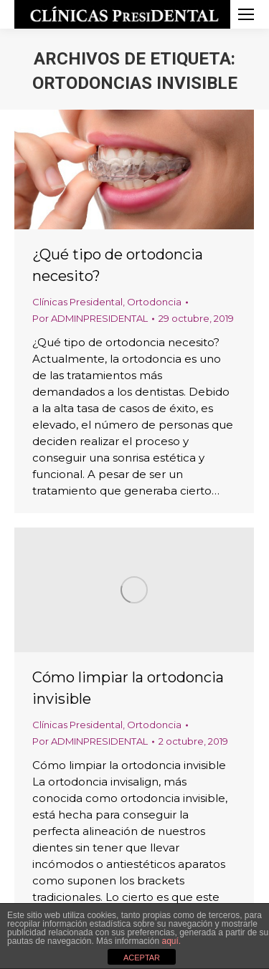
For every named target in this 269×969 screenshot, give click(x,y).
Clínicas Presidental (77, 301)
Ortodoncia (154, 301)
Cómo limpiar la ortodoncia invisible (128, 688)
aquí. (171, 941)
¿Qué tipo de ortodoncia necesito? (117, 265)
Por (90, 318)
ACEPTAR (141, 957)
